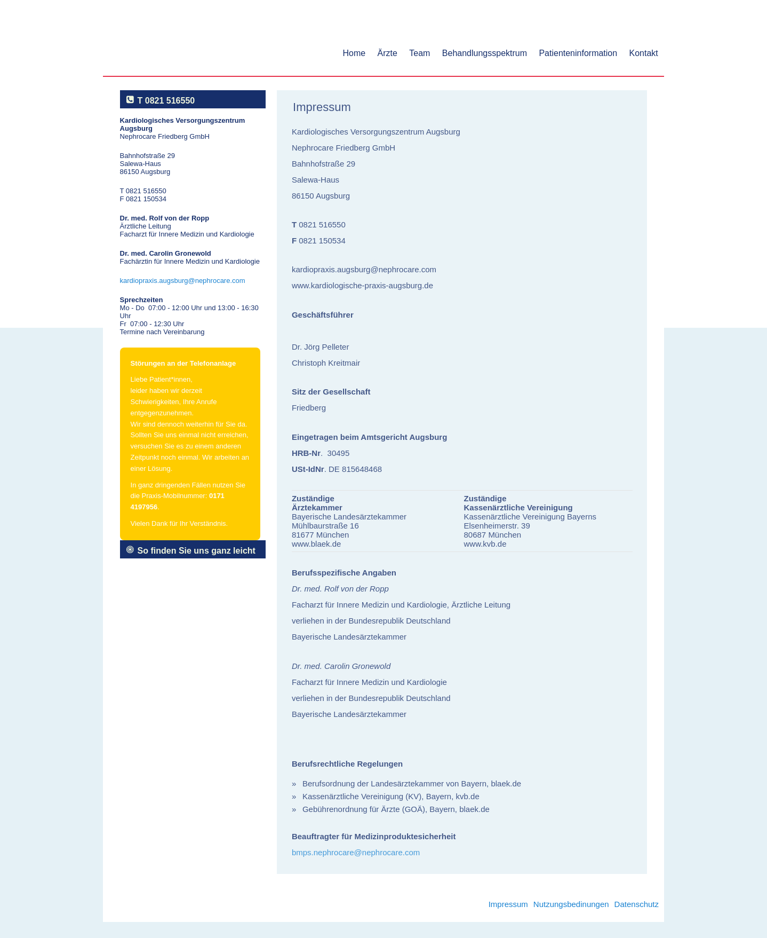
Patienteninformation (578, 53)
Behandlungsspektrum (484, 53)
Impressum (508, 904)
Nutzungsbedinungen (571, 904)
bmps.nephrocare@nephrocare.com (356, 852)
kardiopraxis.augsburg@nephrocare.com (182, 281)
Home (354, 53)
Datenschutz (636, 904)
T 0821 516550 (166, 100)
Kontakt (643, 53)
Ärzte (387, 53)
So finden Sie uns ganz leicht (196, 550)
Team (419, 53)
